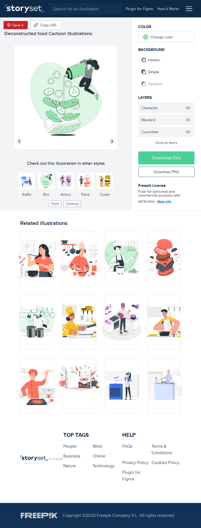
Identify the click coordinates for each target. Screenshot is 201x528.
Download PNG (166, 172)
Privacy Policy (135, 462)
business (71, 456)
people (70, 446)
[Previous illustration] (19, 141)
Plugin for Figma (131, 475)
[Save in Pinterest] (15, 25)
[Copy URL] (46, 25)
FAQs (127, 446)
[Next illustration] (112, 141)
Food (55, 203)
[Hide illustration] (188, 108)
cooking (72, 203)
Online (99, 456)
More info (164, 201)
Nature (69, 466)
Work (97, 446)
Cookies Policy (166, 462)
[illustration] (37, 258)
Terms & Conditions (162, 449)
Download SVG (166, 158)
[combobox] (85, 8)
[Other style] (26, 181)
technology (104, 466)
